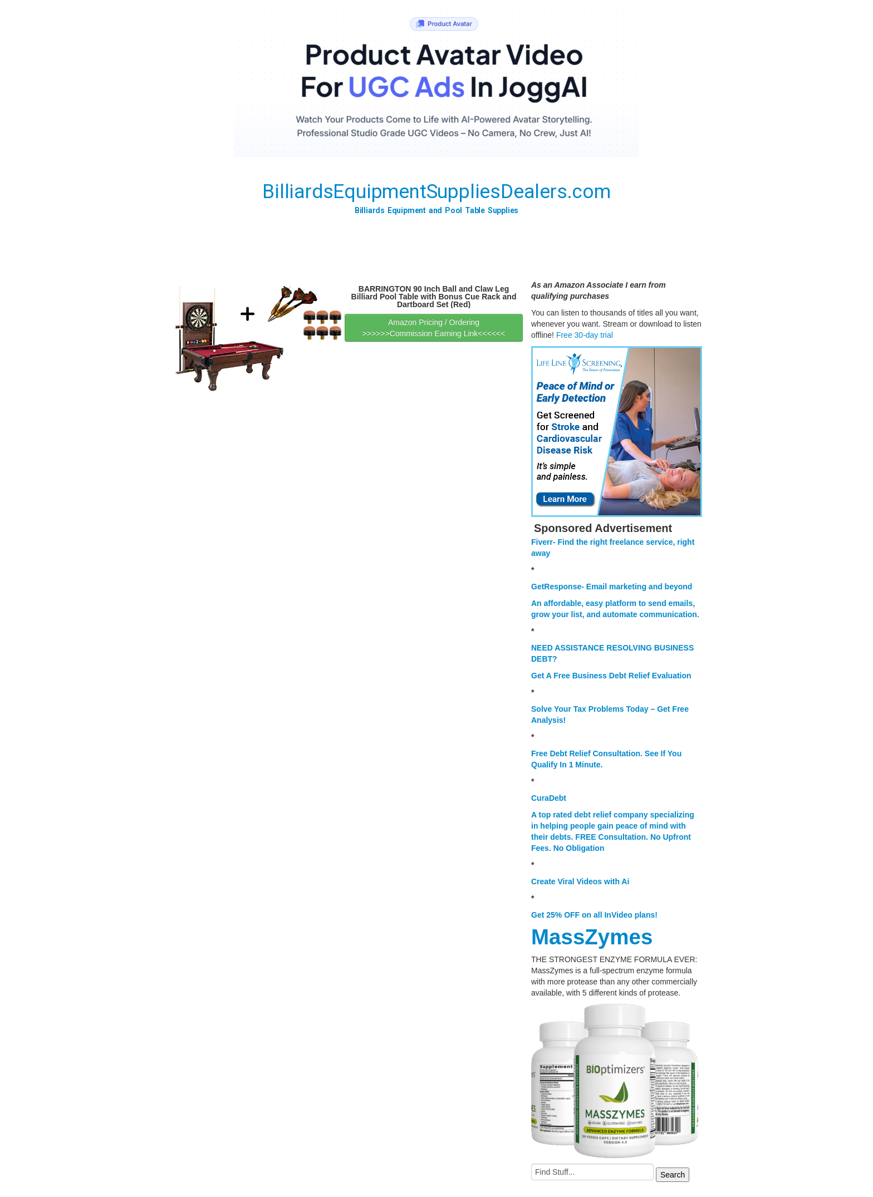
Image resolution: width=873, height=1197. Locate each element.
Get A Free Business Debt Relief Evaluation (611, 675)
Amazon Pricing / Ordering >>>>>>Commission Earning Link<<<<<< (434, 328)
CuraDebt (548, 798)
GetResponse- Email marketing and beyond (611, 586)
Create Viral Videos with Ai (580, 881)
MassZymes (592, 937)
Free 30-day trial (584, 335)
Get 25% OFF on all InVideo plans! (594, 914)
